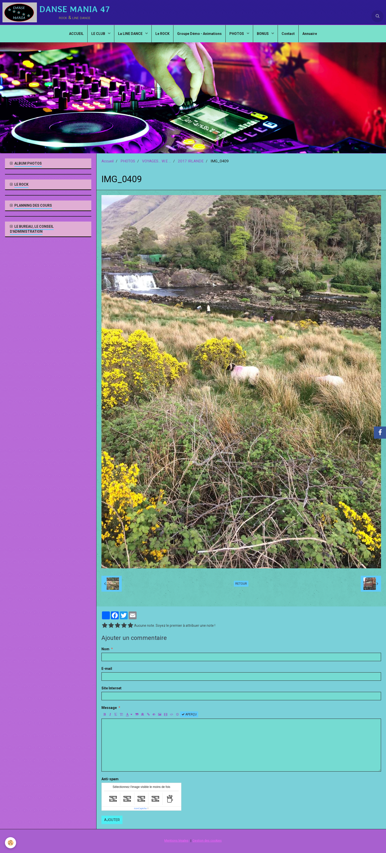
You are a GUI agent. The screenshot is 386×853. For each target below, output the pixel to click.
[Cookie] (10, 842)
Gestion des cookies (207, 840)
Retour (241, 583)
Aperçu (189, 714)
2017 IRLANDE (191, 161)
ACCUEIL (76, 34)
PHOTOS (237, 34)
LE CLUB (98, 34)
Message (109, 708)
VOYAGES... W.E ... (156, 161)
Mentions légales (176, 840)
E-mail (106, 669)
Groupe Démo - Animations (199, 34)
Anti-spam (110, 779)
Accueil (107, 161)
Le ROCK (162, 34)
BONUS (263, 34)
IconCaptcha (140, 808)
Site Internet (111, 688)
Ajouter (112, 820)
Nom (105, 649)
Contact (288, 34)
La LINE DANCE (130, 34)
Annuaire (309, 34)
